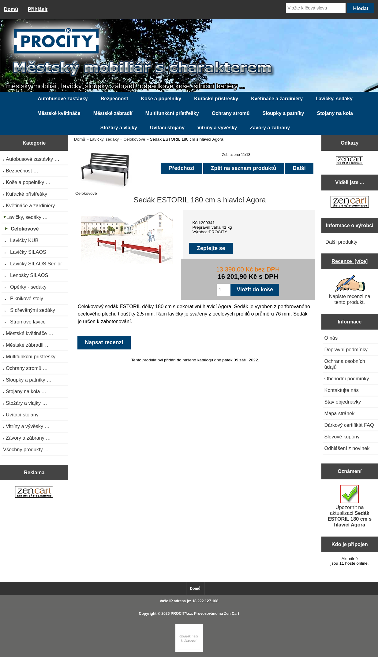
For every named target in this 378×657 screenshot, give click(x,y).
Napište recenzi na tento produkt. (349, 290)
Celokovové (134, 139)
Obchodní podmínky (346, 378)
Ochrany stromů (231, 113)
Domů (11, 9)
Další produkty (341, 242)
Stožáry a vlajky (118, 127)
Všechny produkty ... (25, 449)
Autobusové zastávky (63, 98)
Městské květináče (58, 113)
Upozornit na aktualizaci (349, 506)
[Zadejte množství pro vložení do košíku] (223, 290)
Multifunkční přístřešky (172, 113)
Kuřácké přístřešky (216, 98)
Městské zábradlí (113, 113)
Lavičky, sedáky (104, 139)
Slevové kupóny (342, 436)
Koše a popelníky (161, 98)
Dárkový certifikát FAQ (349, 425)
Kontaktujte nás (341, 390)
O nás (331, 338)
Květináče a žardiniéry (277, 98)
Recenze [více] (349, 261)
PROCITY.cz (181, 613)
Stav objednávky (342, 401)
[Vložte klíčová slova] (316, 8)
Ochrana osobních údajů (344, 364)
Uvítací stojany (167, 127)
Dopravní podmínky (346, 349)
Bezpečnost (114, 98)
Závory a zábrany (270, 127)
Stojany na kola (335, 113)
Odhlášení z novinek (347, 448)
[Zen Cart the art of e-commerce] (34, 492)
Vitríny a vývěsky (217, 127)
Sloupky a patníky (283, 113)
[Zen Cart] (189, 650)
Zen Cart (231, 613)
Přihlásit (37, 9)
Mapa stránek (339, 413)
